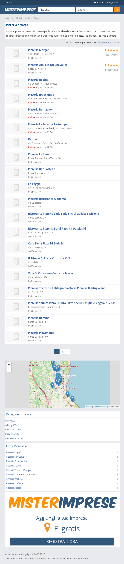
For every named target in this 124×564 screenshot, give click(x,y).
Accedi (98, 2)
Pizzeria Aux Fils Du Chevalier (47, 65)
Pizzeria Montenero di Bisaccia (21, 474)
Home (9, 2)
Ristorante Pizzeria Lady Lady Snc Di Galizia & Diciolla (63, 213)
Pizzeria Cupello (14, 452)
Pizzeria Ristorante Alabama (47, 199)
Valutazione (114, 42)
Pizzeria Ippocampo (41, 94)
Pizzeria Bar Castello (41, 169)
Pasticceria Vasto (14, 438)
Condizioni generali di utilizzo (31, 558)
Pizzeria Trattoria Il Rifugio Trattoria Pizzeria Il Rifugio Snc (66, 288)
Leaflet (89, 406)
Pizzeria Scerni (13, 465)
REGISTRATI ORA (62, 541)
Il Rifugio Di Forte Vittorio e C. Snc (50, 258)
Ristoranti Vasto (13, 429)
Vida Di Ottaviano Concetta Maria (50, 273)
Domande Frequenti (77, 558)
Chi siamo (10, 558)
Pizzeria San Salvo (15, 456)
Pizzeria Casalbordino (17, 461)
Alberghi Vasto (12, 425)
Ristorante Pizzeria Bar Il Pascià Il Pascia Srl (57, 228)
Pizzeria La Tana (39, 154)
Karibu (32, 139)
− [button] (9, 369)
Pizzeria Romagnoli (40, 109)
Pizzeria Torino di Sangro (19, 470)
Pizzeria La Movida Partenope (48, 124)
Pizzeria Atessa (13, 487)
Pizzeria (37, 17)
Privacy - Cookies (56, 558)
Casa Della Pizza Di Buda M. (46, 243)
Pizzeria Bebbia (38, 80)
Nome (102, 42)
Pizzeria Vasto (12, 433)
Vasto (27, 17)
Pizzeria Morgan (38, 50)
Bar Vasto (10, 420)
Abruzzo (9, 17)
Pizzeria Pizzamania (41, 333)
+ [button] (9, 364)
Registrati (112, 2)
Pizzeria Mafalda (14, 483)
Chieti (19, 17)
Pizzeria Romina (38, 318)
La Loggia (34, 184)
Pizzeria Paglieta (14, 478)
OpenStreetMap (101, 406)
